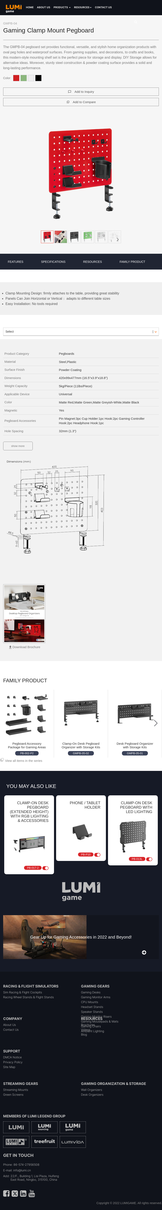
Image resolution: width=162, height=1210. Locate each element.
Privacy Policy (13, 1062)
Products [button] (62, 7)
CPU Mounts (89, 1002)
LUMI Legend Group (46, 1116)
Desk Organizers (92, 1094)
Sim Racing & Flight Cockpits (22, 992)
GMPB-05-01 (135, 753)
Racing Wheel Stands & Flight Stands (28, 997)
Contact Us (11, 1029)
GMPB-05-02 (81, 753)
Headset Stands (92, 1007)
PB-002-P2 (27, 753)
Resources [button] (83, 7)
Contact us (103, 7)
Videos (85, 1029)
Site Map (9, 1067)
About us (43, 7)
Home (30, 7)
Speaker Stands (92, 1011)
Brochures (88, 1025)
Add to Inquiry (84, 91)
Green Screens (13, 1094)
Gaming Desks (90, 992)
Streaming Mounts (15, 1089)
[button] (81, 173)
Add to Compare (84, 102)
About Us (9, 1025)
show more (18, 446)
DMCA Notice (12, 1057)
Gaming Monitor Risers (96, 1016)
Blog (84, 1034)
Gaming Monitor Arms (95, 997)
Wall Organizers (91, 1089)
